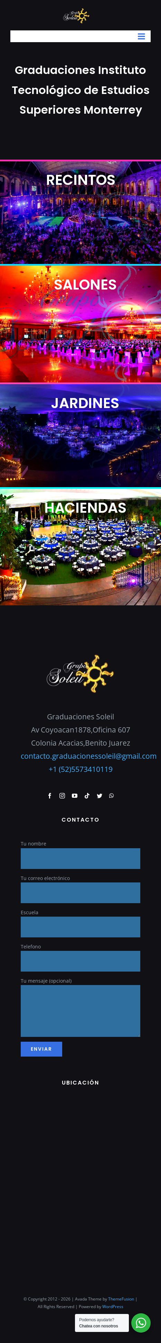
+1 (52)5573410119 (81, 769)
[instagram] (62, 795)
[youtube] (74, 795)
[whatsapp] (111, 795)
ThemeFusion (121, 1299)
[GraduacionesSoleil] (80, 656)
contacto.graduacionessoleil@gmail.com (89, 756)
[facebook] (50, 795)
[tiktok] (87, 795)
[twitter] (99, 795)
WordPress (112, 1306)
